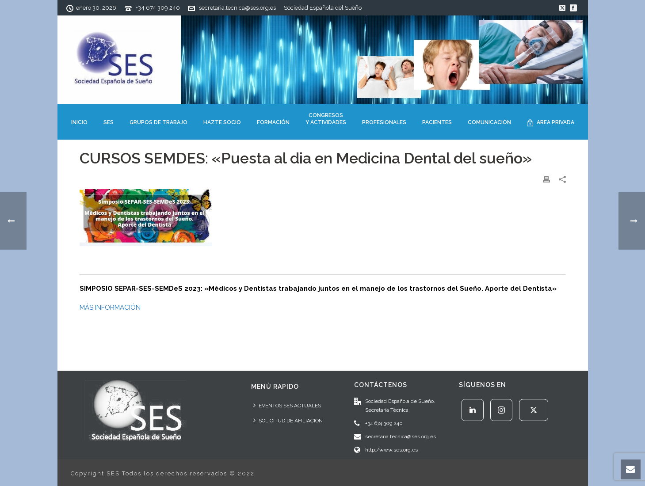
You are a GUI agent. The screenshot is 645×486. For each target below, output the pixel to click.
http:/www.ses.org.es (391, 450)
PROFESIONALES (384, 122)
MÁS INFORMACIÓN (110, 307)
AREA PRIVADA (550, 122)
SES (108, 122)
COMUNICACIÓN (489, 122)
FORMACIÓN (273, 122)
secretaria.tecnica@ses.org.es (237, 7)
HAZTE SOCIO (222, 122)
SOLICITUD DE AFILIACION (288, 420)
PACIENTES (437, 122)
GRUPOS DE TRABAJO (158, 122)
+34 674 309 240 (158, 7)
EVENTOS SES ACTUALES (287, 405)
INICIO (79, 122)
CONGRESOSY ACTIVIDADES (325, 118)
